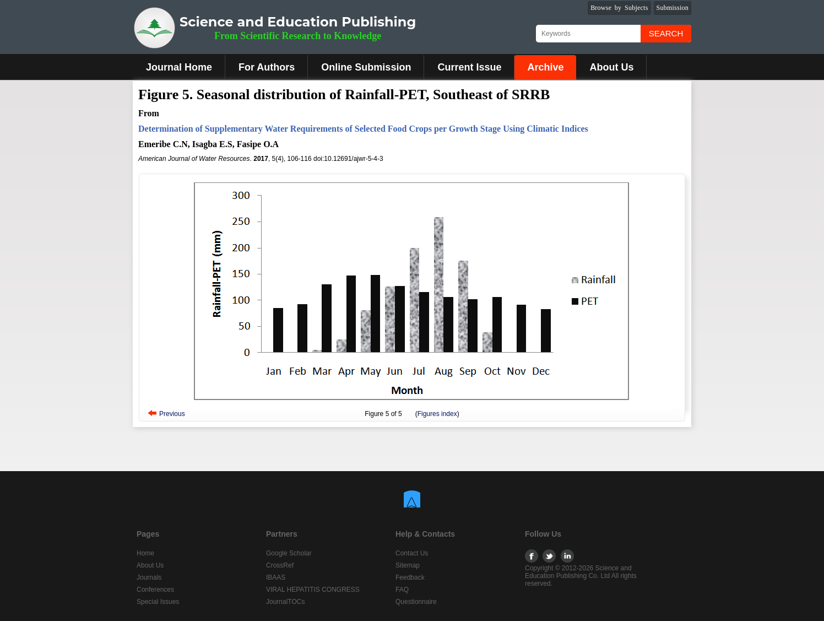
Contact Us (411, 553)
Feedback (410, 577)
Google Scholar (289, 553)
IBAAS (275, 577)
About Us (611, 67)
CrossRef (280, 565)
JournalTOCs (285, 602)
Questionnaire (416, 602)
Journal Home (179, 67)
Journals (149, 577)
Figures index (437, 414)
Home (145, 553)
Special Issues (158, 602)
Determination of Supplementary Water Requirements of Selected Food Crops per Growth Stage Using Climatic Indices (363, 128)
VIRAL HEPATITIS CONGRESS (313, 589)
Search (666, 33)
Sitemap (407, 565)
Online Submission (366, 67)
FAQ (402, 589)
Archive (545, 67)
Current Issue (469, 67)
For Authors (266, 67)
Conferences (155, 589)
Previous (172, 414)
